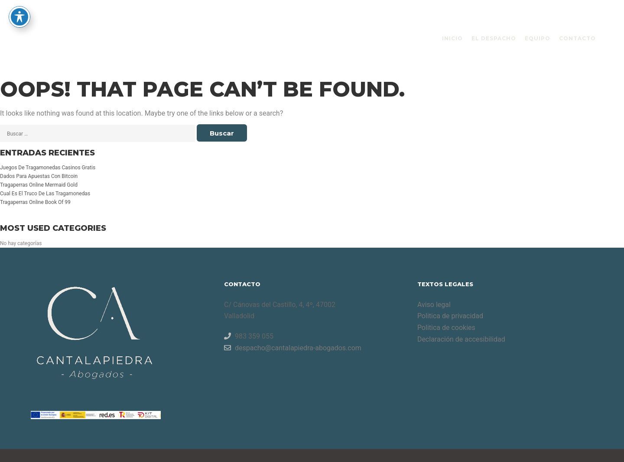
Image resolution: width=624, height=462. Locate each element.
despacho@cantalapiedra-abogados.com (292, 347)
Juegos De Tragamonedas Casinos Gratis (47, 168)
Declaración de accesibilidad (461, 339)
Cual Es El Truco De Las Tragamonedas (45, 194)
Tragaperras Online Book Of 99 (35, 202)
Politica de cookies (446, 327)
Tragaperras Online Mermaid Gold (39, 185)
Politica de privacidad (450, 316)
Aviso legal (434, 304)
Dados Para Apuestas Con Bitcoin (39, 176)
